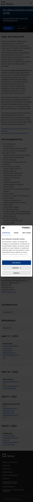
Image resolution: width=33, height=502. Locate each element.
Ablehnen (16, 273)
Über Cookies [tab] (26, 232)
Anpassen (16, 268)
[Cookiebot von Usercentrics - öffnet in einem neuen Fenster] (23, 228)
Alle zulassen (16, 262)
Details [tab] (16, 232)
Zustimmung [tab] (6, 232)
